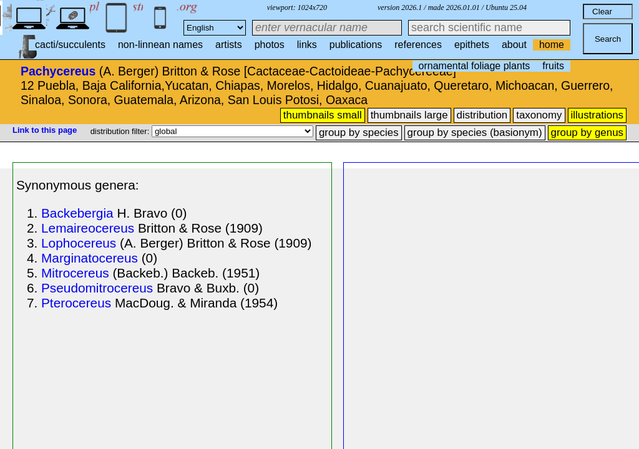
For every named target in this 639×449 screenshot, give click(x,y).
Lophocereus (78, 243)
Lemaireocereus (87, 228)
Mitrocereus (75, 273)
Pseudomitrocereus (97, 288)
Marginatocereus (89, 258)
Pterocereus (76, 303)
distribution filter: (121, 131)
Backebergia (77, 213)
